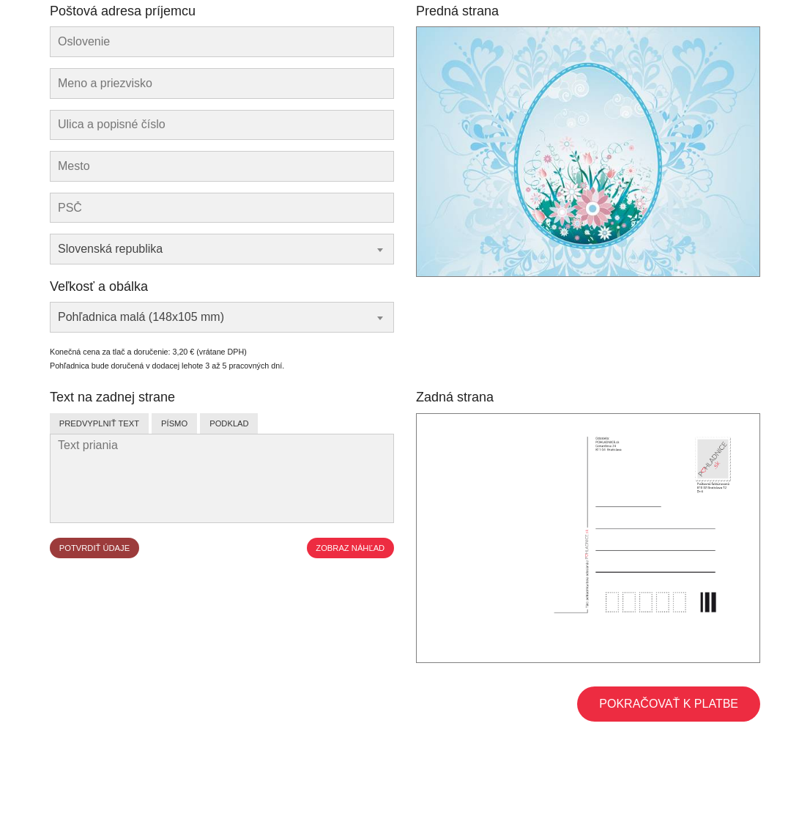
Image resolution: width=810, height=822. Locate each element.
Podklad (228, 423)
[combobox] (222, 249)
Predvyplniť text (99, 423)
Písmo (174, 423)
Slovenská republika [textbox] (110, 248)
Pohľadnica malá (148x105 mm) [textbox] (141, 317)
